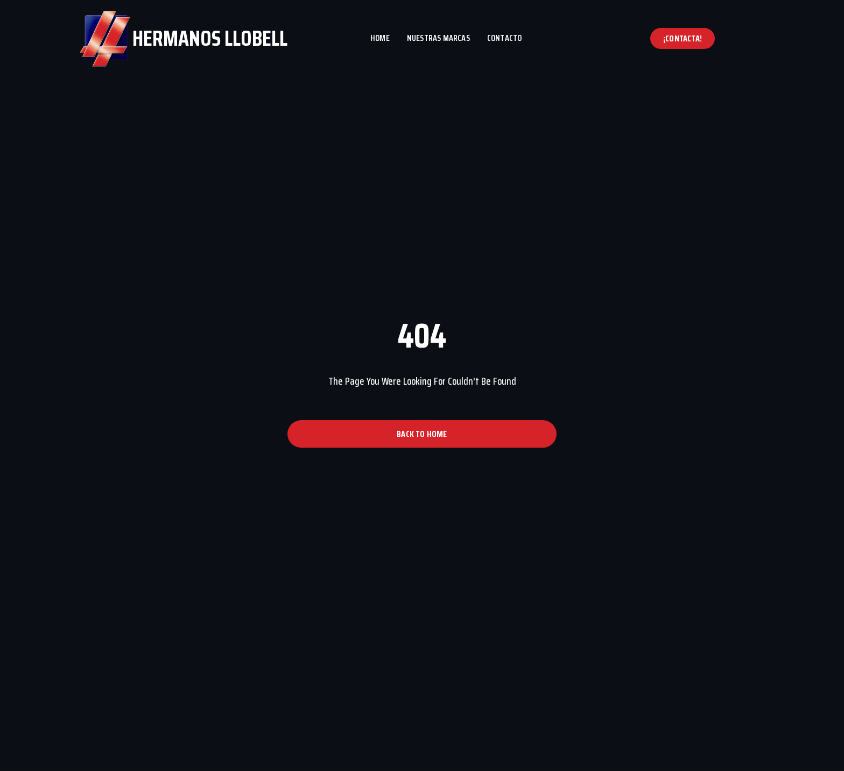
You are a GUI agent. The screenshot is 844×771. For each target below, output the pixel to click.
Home (380, 38)
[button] (682, 38)
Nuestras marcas (438, 38)
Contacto (504, 38)
